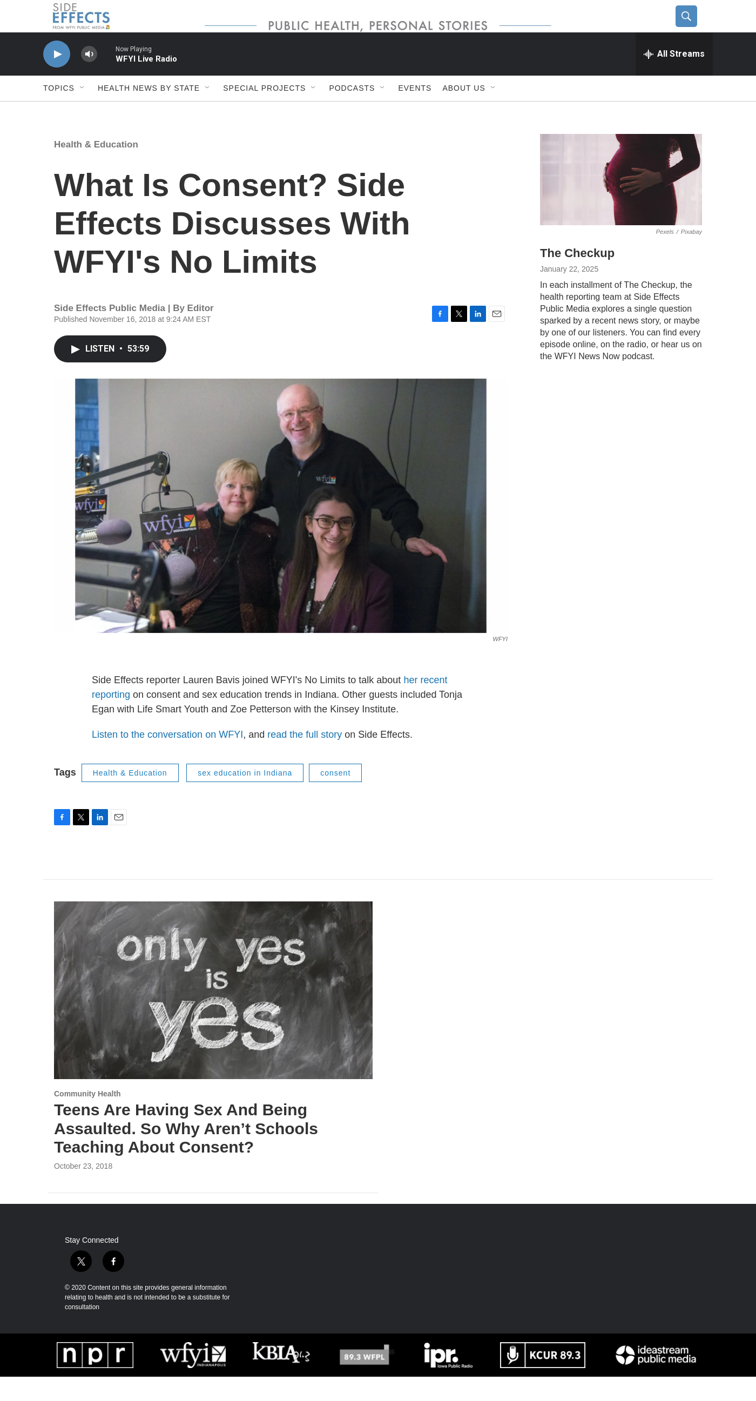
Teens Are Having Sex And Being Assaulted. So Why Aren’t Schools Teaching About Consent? (186, 1153)
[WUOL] (366, 1379)
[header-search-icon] (695, 28)
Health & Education (96, 169)
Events (414, 112)
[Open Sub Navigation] (82, 112)
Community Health (87, 1118)
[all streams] (674, 78)
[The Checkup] (621, 204)
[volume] (89, 78)
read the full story (304, 758)
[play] (56, 78)
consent (335, 797)
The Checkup (577, 277)
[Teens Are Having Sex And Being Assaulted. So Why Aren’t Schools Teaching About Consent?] (213, 1014)
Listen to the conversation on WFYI (167, 758)
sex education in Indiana (245, 797)
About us (463, 112)
